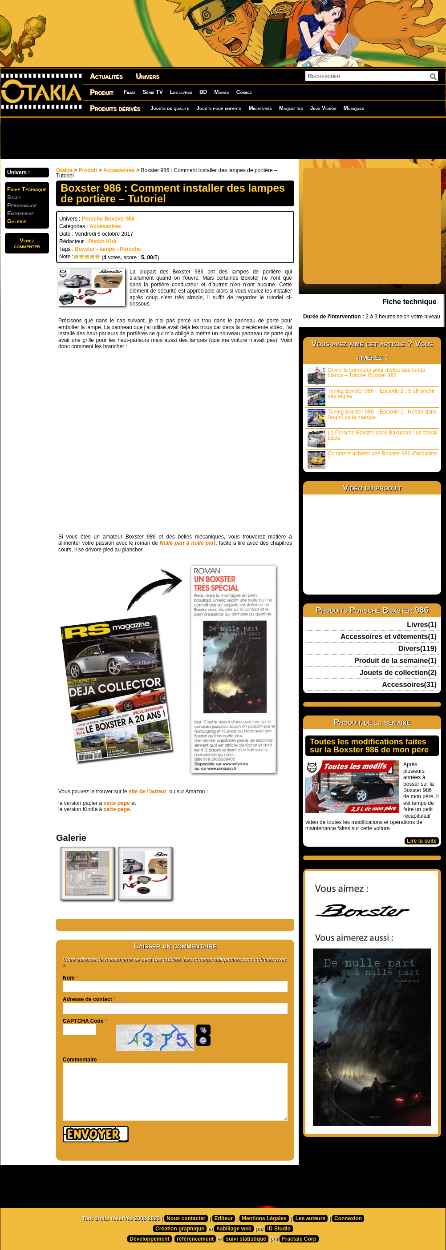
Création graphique (179, 1229)
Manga (221, 92)
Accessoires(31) (409, 684)
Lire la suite (422, 841)
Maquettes (291, 108)
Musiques (354, 108)
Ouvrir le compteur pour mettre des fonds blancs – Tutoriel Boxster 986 (366, 376)
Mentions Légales (264, 1218)
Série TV (152, 92)
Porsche (130, 249)
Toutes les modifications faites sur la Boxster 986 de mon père (369, 745)
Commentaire (80, 1060)
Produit (102, 92)
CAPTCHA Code (83, 1021)
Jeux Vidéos (323, 108)
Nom (69, 978)
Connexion (348, 1218)
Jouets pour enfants (218, 108)
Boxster (85, 249)
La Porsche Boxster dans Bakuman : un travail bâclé (373, 439)
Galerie (16, 221)
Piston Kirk (102, 241)
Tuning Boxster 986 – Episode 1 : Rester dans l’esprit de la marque (372, 418)
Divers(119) (417, 648)
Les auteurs (310, 1218)
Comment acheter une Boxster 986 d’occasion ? (372, 459)
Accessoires (119, 170)
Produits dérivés (115, 108)
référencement (195, 1239)
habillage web (233, 1229)
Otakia (64, 170)
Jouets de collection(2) (398, 672)
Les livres (181, 92)
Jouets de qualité (169, 108)
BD (203, 92)
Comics (244, 92)
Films (129, 92)
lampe (107, 249)
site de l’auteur (147, 791)
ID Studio (279, 1229)
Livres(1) (422, 624)
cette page (116, 803)
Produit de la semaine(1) (395, 660)
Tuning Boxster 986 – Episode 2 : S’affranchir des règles (371, 397)
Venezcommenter (27, 243)
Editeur (224, 1218)
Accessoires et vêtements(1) (389, 636)
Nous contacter (185, 1218)
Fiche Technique (27, 189)
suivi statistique (246, 1239)
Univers (147, 76)
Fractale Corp (299, 1239)
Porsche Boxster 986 (108, 219)
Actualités (106, 76)
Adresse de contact (87, 999)
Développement (149, 1239)
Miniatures (260, 108)
